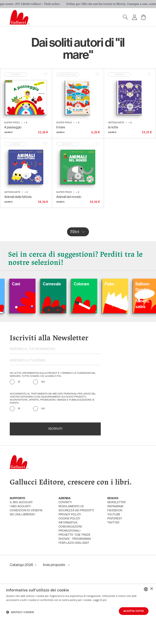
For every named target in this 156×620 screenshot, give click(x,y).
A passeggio (13, 127)
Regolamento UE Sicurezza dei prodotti (76, 508)
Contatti (65, 502)
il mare (60, 127)
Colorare (88, 283)
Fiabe (116, 283)
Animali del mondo (68, 197)
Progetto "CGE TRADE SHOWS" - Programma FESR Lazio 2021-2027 (74, 539)
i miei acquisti (20, 506)
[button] (20, 612)
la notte (113, 127)
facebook (114, 510)
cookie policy (69, 518)
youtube (113, 514)
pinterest (114, 518)
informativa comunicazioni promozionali (70, 526)
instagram (115, 506)
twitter (113, 522)
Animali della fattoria (17, 197)
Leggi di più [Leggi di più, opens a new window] (100, 600)
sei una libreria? (22, 514)
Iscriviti (55, 429)
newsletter (116, 502)
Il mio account (21, 502)
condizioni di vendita (26, 510)
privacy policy (69, 514)
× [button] (151, 588)
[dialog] (78, 602)
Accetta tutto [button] (134, 611)
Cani (23, 283)
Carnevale (59, 283)
